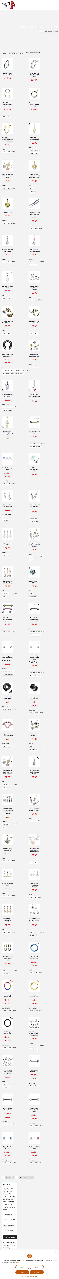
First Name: (7, 1215)
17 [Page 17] (24, 1177)
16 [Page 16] (20, 1177)
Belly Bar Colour (6, 514)
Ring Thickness (33, 970)
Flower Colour (32, 591)
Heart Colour (5, 743)
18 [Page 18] (28, 1177)
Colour (3, 114)
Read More (15, 1262)
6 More (42, 1045)
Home (40, 31)
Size (3, 367)
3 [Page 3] (9, 1177)
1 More (13, 188)
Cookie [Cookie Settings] (36, 1267)
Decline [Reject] (22, 1267)
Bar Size (31, 441)
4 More (42, 150)
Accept (22, 1272)
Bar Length (32, 1083)
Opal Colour (5, 481)
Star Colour (32, 894)
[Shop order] (33, 52)
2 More (13, 151)
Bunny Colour (5, 404)
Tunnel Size (5, 706)
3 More (40, 300)
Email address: (8, 1226)
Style (30, 147)
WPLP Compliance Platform (31, 1276)
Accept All (36, 1272)
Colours (31, 225)
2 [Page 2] (6, 1177)
